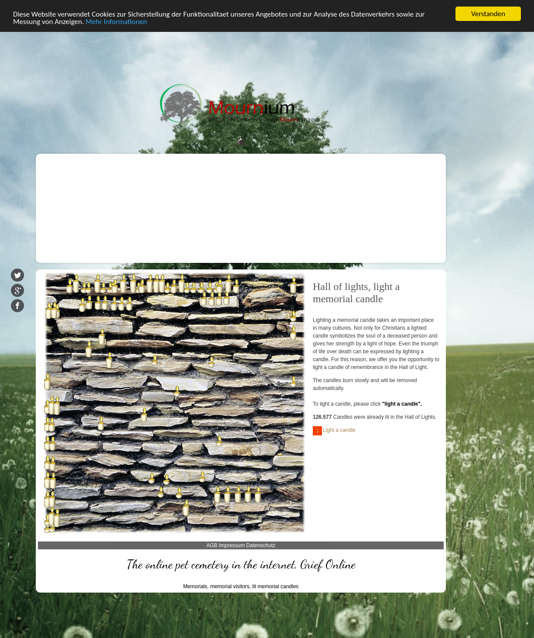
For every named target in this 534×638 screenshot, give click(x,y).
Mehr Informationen (116, 21)
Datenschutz (260, 545)
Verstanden (488, 13)
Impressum (232, 545)
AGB (211, 545)
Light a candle (334, 430)
